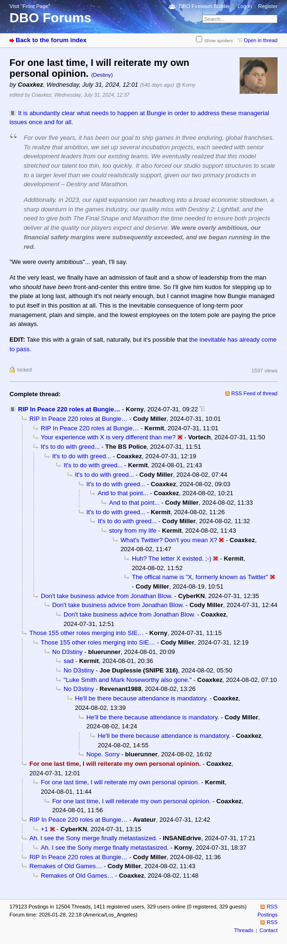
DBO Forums (50, 17)
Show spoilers (218, 40)
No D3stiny (67, 651)
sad (69, 660)
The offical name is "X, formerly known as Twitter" (200, 577)
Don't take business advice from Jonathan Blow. (107, 595)
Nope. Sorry (103, 754)
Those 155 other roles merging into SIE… (86, 632)
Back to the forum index (51, 40)
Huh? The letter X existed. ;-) (171, 558)
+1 (44, 829)
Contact (268, 930)
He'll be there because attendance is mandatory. (141, 698)
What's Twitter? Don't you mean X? (168, 540)
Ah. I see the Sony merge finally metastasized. (93, 838)
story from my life (133, 530)
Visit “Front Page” (29, 6)
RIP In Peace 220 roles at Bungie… (69, 409)
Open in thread (261, 40)
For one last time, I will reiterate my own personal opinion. (120, 782)
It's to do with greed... (70, 446)
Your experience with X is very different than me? (108, 437)
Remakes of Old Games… (65, 866)
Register (268, 6)
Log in (245, 6)
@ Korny (185, 85)
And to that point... (123, 493)
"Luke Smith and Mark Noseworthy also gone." (128, 679)
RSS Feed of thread (254, 393)
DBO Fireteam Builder (204, 6)
